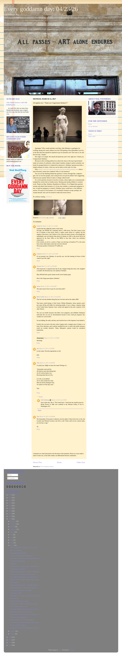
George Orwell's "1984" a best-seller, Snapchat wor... (24, 614)
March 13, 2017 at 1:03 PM (51, 338)
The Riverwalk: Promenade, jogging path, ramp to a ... (25, 628)
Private (39, 266)
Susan (38, 286)
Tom (38, 363)
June (11, 537)
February (12, 631)
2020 (10, 511)
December (13, 521)
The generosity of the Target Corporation (21, 612)
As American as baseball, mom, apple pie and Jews (24, 604)
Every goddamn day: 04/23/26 (41, 9)
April (11, 542)
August (12, 532)
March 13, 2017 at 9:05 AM (49, 266)
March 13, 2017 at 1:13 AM (50, 226)
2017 (10, 519)
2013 (10, 645)
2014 (10, 642)
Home (59, 462)
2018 (10, 516)
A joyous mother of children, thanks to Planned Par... (24, 566)
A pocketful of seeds (15, 593)
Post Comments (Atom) (47, 466)
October (12, 526)
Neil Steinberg (45, 400)
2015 (10, 640)
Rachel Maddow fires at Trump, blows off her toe (23, 588)
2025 (10, 497)
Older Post (81, 462)
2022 (10, 505)
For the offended (93, 126)
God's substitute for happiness (18, 625)
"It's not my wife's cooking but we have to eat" (23, 574)
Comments (11, 478)
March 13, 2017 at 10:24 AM (52, 297)
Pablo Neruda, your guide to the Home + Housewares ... (25, 571)
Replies (41, 397)
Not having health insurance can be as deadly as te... (24, 577)
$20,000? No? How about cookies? (19, 601)
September (13, 529)
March (12, 545)
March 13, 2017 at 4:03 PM (47, 363)
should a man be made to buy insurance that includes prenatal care (58, 169)
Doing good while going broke (18, 553)
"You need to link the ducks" (18, 561)
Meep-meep (13, 563)
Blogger (71, 650)
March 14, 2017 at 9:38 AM (47, 416)
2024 (10, 500)
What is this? (92, 136)
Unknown (39, 254)
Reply (38, 248)
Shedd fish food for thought (17, 569)
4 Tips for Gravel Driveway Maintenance (21, 555)
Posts (10, 475)
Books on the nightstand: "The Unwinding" (22, 620)
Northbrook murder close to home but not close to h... (24, 609)
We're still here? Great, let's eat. (18, 606)
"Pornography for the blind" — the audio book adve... (24, 585)
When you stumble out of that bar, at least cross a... (24, 547)
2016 (10, 637)
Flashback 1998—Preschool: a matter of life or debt (24, 579)
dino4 (59, 650)
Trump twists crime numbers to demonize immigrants (24, 558)
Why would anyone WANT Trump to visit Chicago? (24, 622)
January (12, 634)
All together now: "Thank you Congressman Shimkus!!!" (25, 596)
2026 (10, 495)
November (13, 524)
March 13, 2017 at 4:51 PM (58, 400)
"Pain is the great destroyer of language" (21, 590)
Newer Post (37, 462)
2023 (10, 503)
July (11, 534)
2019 (10, 513)
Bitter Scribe (40, 297)
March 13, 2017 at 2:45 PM (46, 348)
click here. (49, 197)
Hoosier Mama (14, 582)
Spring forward (14, 598)
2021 (10, 508)
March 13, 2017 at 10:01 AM (49, 286)
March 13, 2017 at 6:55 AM (50, 254)
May (11, 540)
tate (38, 348)
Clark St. (39, 226)
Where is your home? (16, 550)
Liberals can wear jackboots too (18, 617)
